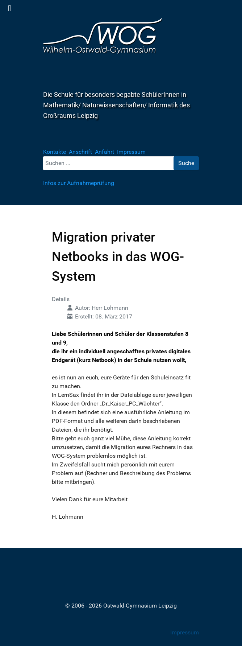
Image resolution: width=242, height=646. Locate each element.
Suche (186, 163)
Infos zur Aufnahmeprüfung (78, 183)
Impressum (184, 632)
